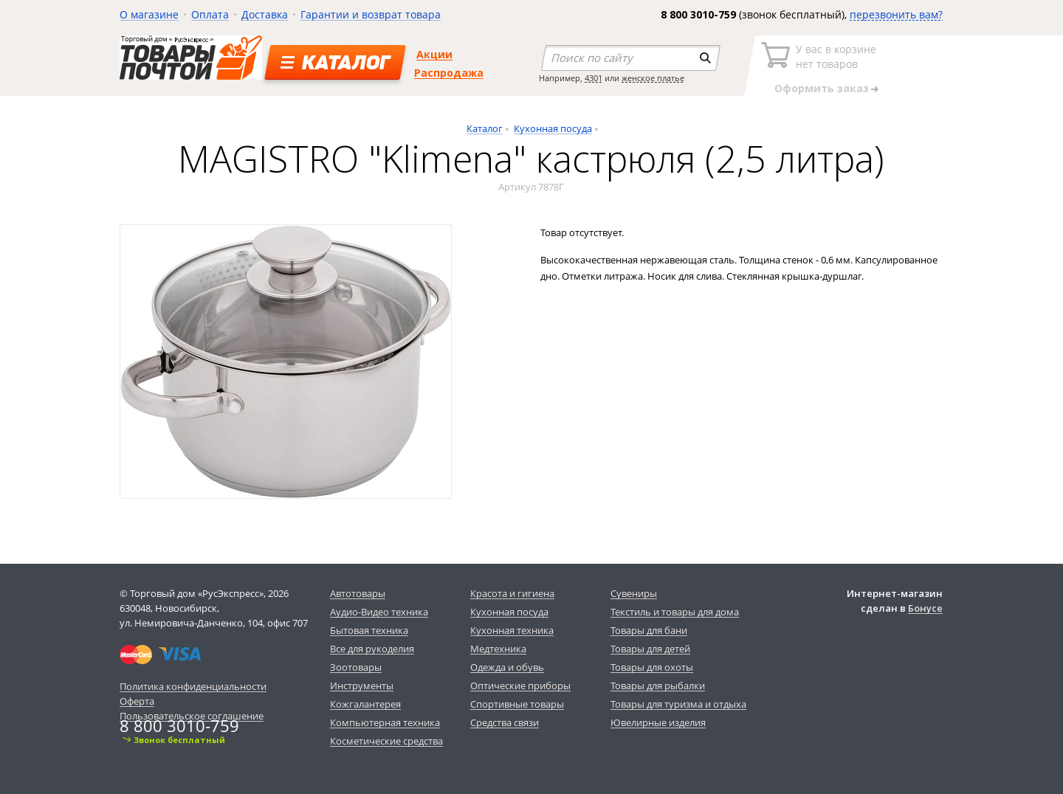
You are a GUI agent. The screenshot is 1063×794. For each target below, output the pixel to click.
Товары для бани (648, 630)
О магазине (149, 14)
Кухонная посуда (553, 128)
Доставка (264, 14)
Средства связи (504, 722)
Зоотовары (356, 667)
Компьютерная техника (385, 722)
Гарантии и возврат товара (370, 14)
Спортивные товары (517, 704)
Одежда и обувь (507, 667)
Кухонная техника (512, 630)
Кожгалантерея (365, 704)
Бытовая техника (369, 630)
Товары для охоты (651, 667)
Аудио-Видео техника (379, 611)
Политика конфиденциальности (193, 686)
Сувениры (633, 593)
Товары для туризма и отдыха (678, 704)
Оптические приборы (520, 685)
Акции (434, 54)
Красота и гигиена (512, 593)
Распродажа (449, 73)
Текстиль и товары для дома (674, 611)
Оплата (210, 14)
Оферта (137, 701)
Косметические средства (386, 741)
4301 (593, 77)
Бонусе (925, 608)
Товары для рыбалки (657, 685)
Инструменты (361, 685)
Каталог (485, 128)
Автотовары (357, 593)
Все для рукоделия (372, 648)
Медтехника (498, 648)
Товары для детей (650, 648)
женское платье (653, 77)
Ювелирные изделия (658, 722)
